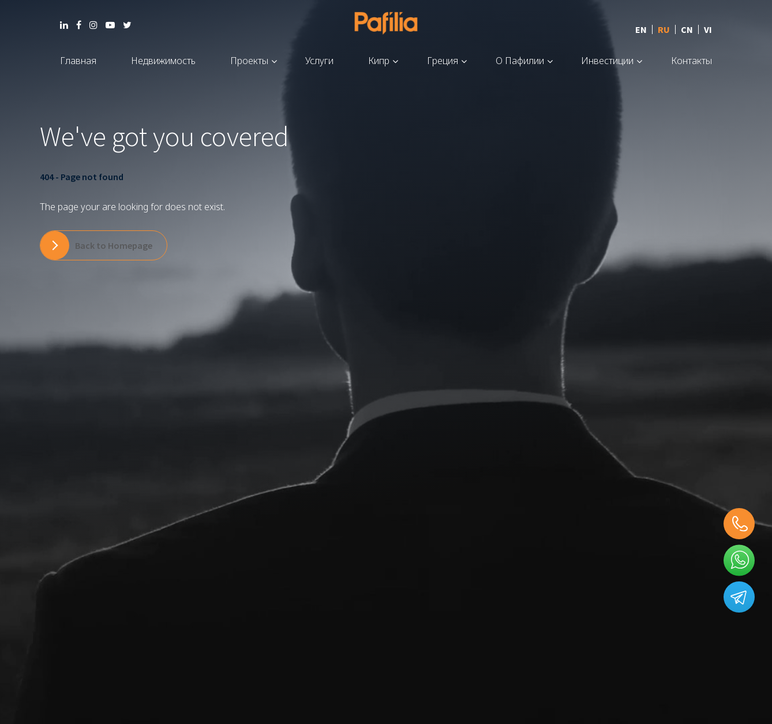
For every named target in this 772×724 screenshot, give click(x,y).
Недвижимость (163, 60)
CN (687, 29)
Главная (78, 60)
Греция (442, 60)
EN (641, 29)
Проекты (249, 60)
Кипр (378, 60)
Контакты (691, 60)
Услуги (319, 60)
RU (664, 29)
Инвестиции (607, 60)
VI (708, 29)
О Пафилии (520, 60)
